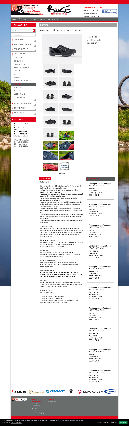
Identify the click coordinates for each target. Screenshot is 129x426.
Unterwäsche (20, 97)
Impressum (37, 406)
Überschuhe (19, 94)
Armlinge (18, 58)
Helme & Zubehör (21, 67)
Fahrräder (19, 40)
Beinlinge (18, 61)
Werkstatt (33, 19)
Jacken (17, 74)
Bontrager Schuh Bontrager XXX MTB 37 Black (100, 206)
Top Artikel (20, 108)
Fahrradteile (21, 49)
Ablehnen (114, 422)
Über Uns (23, 19)
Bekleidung (20, 54)
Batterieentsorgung (39, 413)
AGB (35, 410)
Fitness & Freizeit (23, 103)
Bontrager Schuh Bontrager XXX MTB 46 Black (100, 351)
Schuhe (17, 84)
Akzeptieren (123, 422)
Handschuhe (19, 64)
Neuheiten (19, 113)
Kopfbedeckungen (22, 81)
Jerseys (17, 77)
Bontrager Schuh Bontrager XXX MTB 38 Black (100, 226)
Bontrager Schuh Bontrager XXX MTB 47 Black (100, 371)
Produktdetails (45, 178)
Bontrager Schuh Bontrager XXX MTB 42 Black (100, 288)
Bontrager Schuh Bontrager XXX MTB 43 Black (100, 309)
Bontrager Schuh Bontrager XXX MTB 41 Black (100, 185)
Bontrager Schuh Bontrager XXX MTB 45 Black (100, 330)
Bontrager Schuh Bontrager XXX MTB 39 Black (100, 247)
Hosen (17, 71)
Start (14, 19)
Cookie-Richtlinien (16, 423)
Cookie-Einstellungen (102, 422)
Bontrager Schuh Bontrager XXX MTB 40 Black (100, 268)
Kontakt (42, 19)
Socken (17, 87)
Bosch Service (53, 19)
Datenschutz (37, 408)
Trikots (17, 91)
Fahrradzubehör (23, 44)
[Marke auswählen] (23, 35)
